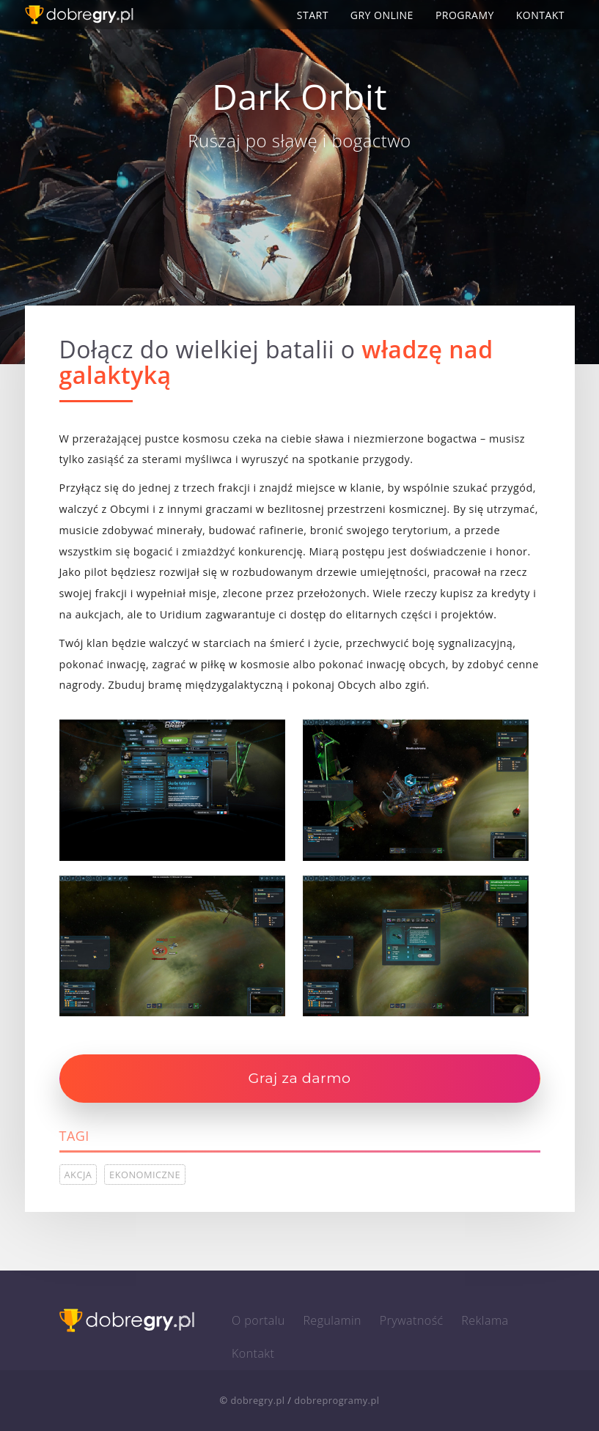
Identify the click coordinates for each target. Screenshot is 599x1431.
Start (312, 15)
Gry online (382, 15)
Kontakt (540, 15)
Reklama (484, 1320)
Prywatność (412, 1320)
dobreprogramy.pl (336, 1400)
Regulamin (332, 1320)
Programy (465, 15)
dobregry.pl (257, 1400)
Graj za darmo (299, 1078)
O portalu (258, 1320)
